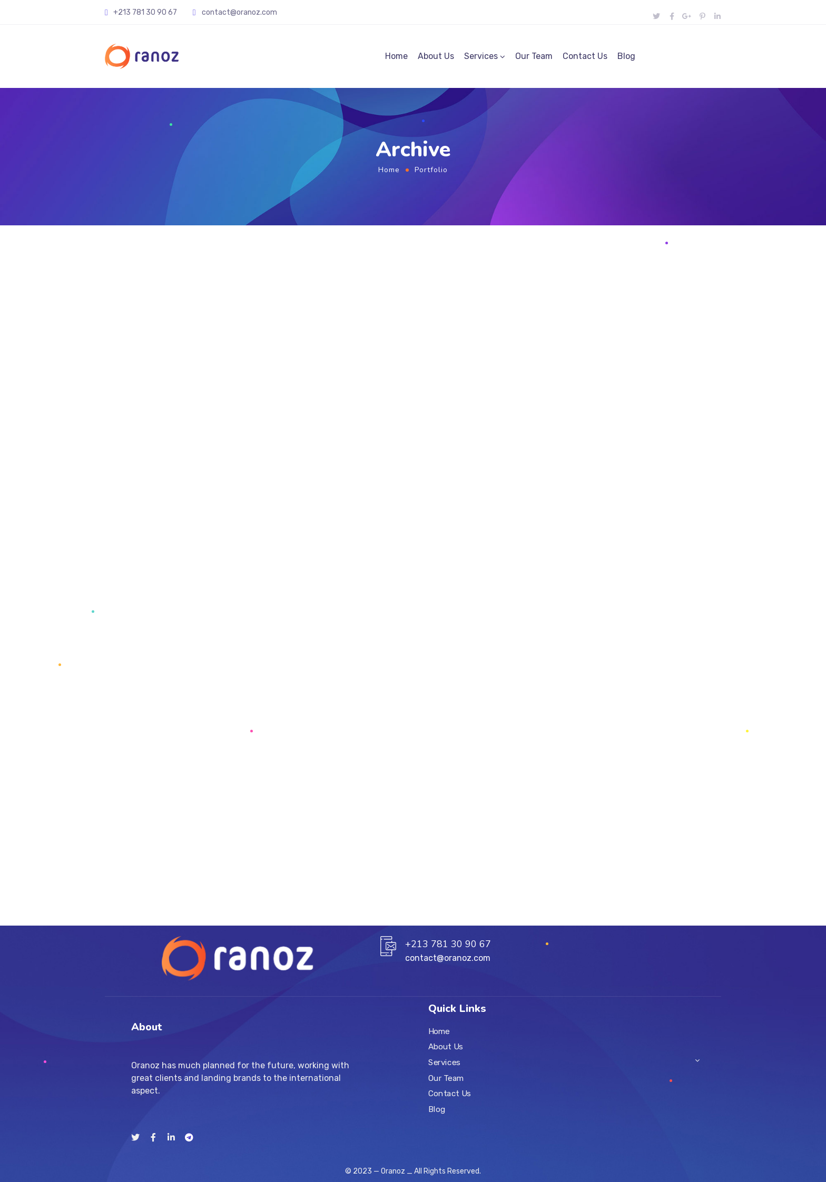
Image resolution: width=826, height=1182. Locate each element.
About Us (436, 56)
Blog (626, 56)
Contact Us (585, 56)
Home (396, 56)
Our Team (534, 56)
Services (481, 56)
